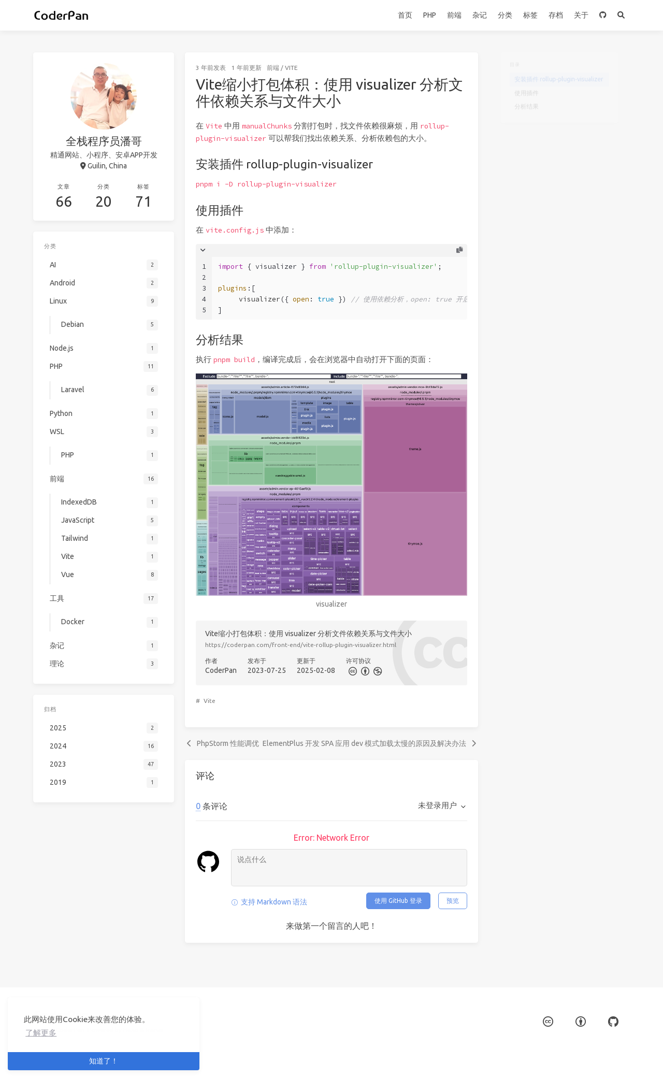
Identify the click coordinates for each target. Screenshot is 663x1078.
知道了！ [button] (103, 1061)
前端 (454, 15)
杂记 (479, 15)
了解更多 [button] (40, 1032)
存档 (556, 15)
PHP (429, 15)
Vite (291, 67)
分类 (505, 15)
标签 (530, 15)
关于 (581, 15)
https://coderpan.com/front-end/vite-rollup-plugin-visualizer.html (300, 644)
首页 (405, 15)
